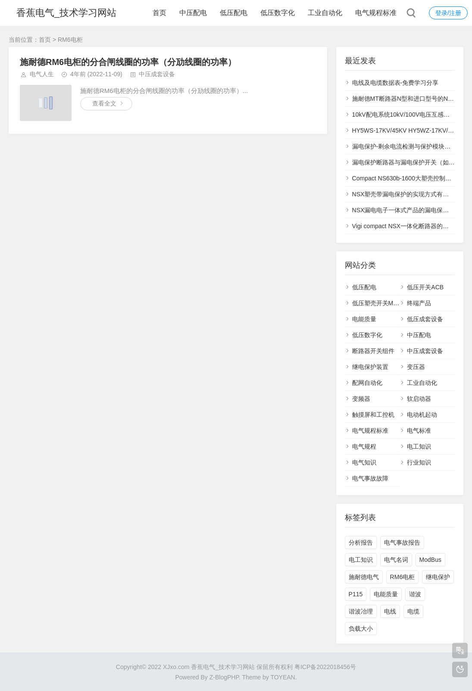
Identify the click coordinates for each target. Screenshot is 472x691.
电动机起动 (422, 414)
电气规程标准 (376, 12)
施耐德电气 (364, 576)
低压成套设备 (425, 319)
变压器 (416, 366)
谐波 (415, 594)
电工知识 (419, 446)
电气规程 (364, 446)
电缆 (413, 611)
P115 (356, 594)
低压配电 (233, 12)
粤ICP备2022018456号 (325, 666)
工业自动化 (325, 12)
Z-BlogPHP (224, 677)
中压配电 (193, 12)
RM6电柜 (402, 576)
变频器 (361, 398)
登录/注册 (448, 12)
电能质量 (364, 319)
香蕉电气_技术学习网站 (66, 12)
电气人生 (42, 74)
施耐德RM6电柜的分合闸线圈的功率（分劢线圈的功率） (128, 62)
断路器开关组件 (373, 350)
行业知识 (419, 462)
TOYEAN (282, 677)
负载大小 (361, 628)
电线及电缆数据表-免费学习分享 (395, 82)
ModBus (430, 559)
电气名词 (396, 559)
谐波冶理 (361, 611)
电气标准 (419, 430)
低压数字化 (277, 12)
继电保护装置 (370, 366)
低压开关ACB (425, 287)
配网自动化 (367, 382)
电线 (390, 611)
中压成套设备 (157, 74)
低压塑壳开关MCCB (379, 303)
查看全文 (104, 103)
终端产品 (419, 303)
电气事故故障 (370, 478)
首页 (159, 12)
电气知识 (364, 462)
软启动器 (419, 398)
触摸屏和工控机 (373, 414)
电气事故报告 (402, 542)
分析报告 (361, 542)
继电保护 (438, 576)
